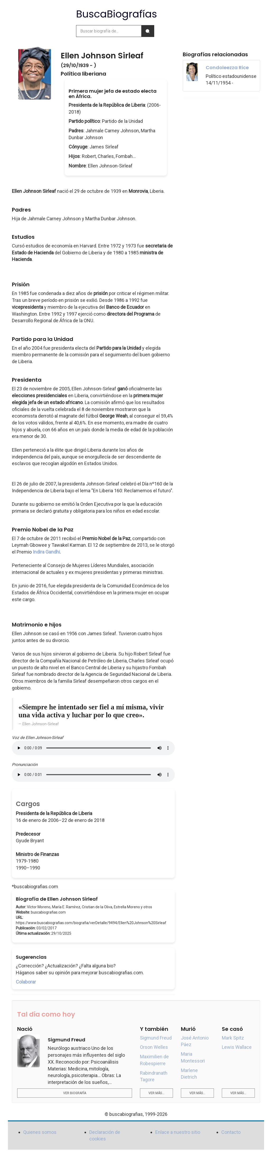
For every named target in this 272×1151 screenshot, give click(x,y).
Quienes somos (40, 1132)
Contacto (231, 1132)
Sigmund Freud (156, 1038)
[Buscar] (147, 31)
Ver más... (156, 1093)
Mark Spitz (233, 1038)
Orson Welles (154, 1047)
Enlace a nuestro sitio (177, 1132)
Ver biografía (74, 1093)
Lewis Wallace (237, 1047)
